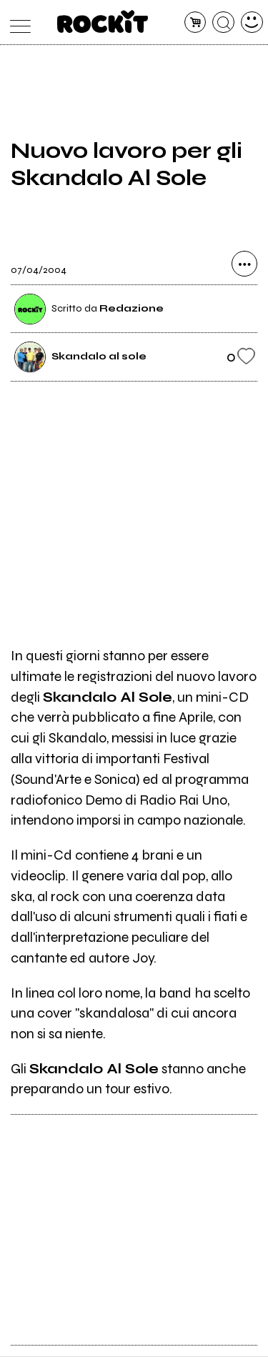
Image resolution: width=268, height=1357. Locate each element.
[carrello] (195, 22)
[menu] (17, 22)
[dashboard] (252, 22)
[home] (102, 21)
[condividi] (244, 265)
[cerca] (223, 22)
